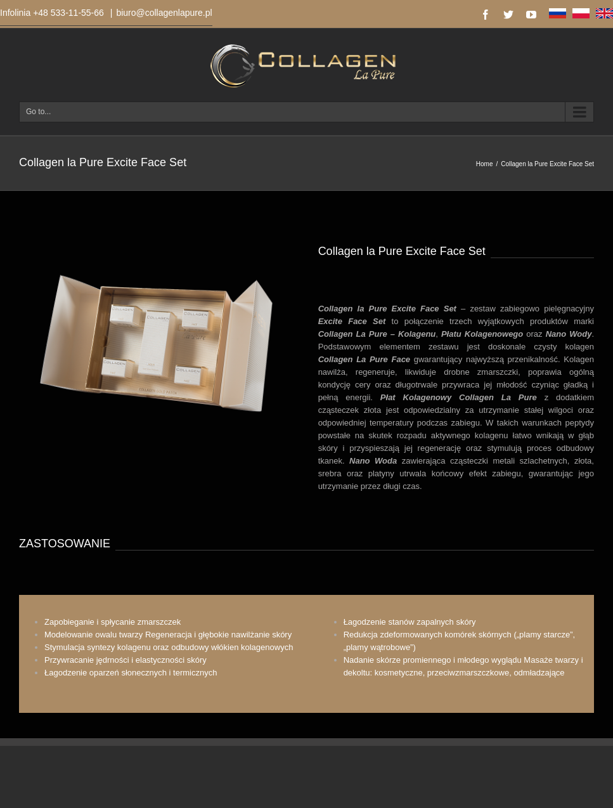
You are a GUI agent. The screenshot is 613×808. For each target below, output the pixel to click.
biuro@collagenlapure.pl (164, 13)
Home (484, 163)
